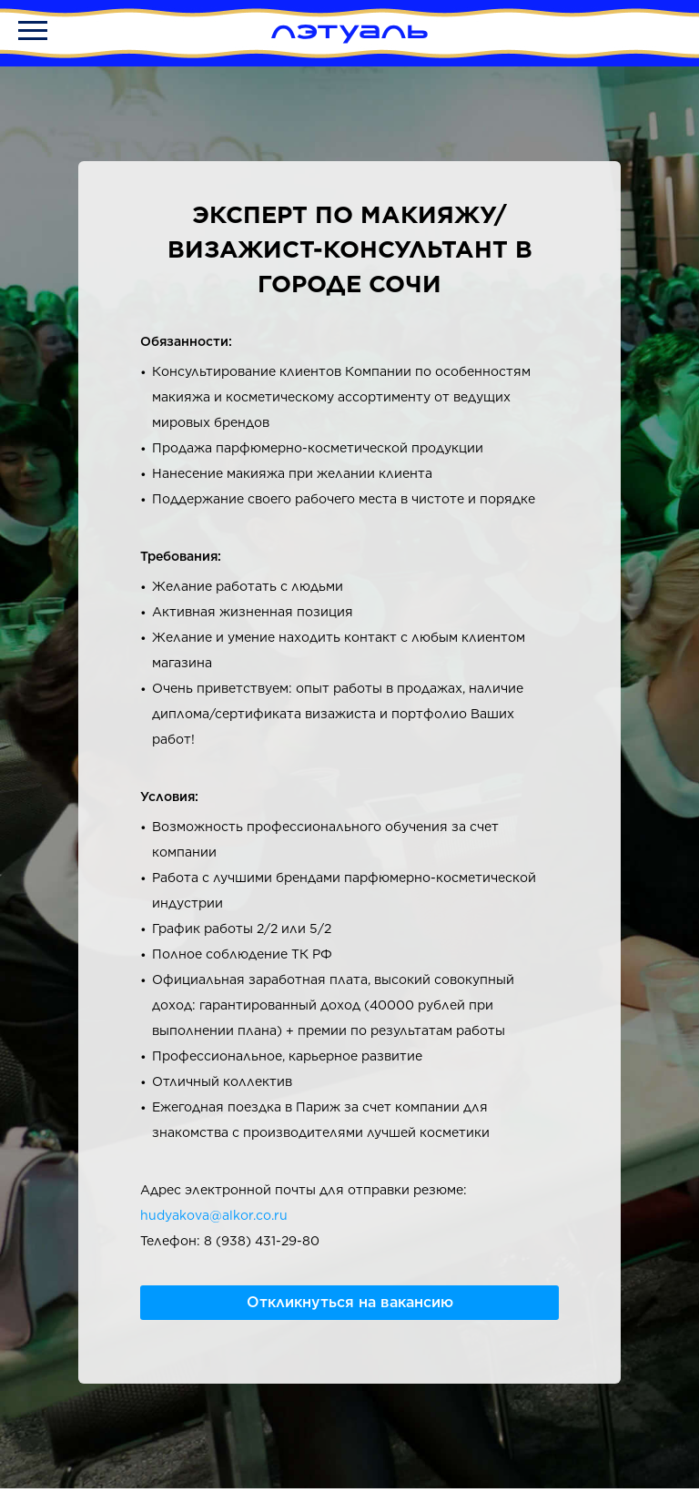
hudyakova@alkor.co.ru (214, 1215)
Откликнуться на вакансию (350, 1302)
